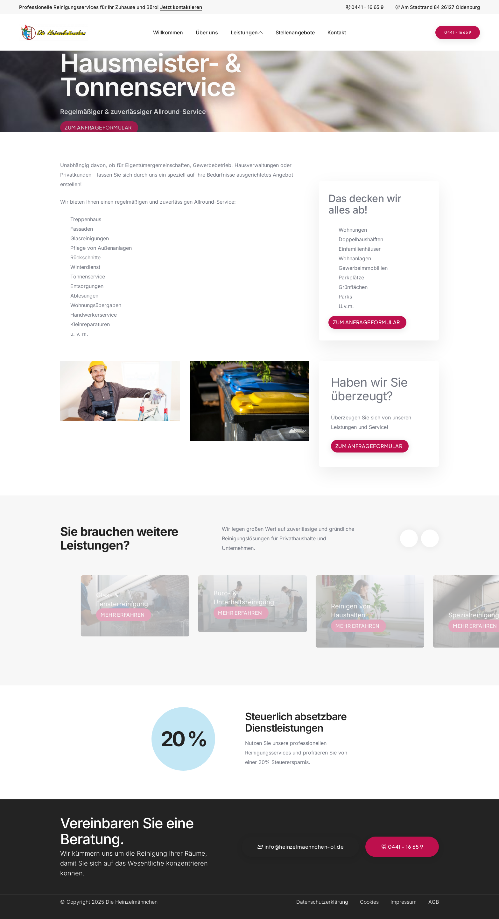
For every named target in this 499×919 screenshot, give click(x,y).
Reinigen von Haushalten (358, 610)
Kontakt (336, 32)
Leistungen (247, 32)
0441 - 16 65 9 (364, 7)
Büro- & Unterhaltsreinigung (246, 597)
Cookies (369, 902)
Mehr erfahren (130, 614)
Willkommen (168, 32)
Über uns (207, 32)
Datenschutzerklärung (322, 902)
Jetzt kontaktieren (181, 7)
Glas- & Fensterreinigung (129, 599)
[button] (409, 538)
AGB (433, 902)
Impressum (403, 902)
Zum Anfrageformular (98, 129)
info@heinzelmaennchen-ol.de (300, 847)
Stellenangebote (295, 32)
